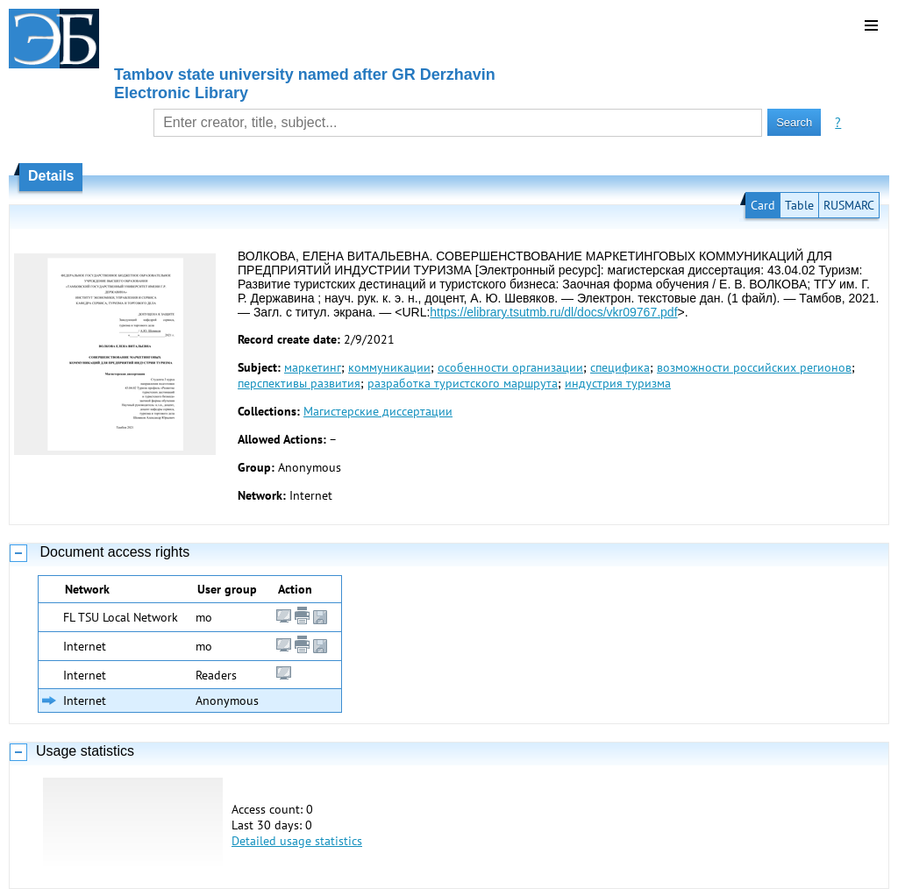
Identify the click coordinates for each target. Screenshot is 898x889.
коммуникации (389, 367)
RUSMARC (848, 205)
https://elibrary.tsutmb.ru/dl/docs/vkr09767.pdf (553, 312)
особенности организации (510, 367)
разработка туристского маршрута (462, 383)
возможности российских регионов (754, 367)
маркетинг (312, 367)
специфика (620, 367)
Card (763, 205)
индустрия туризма (618, 383)
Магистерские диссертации (378, 411)
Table (799, 205)
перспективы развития (299, 383)
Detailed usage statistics (297, 841)
